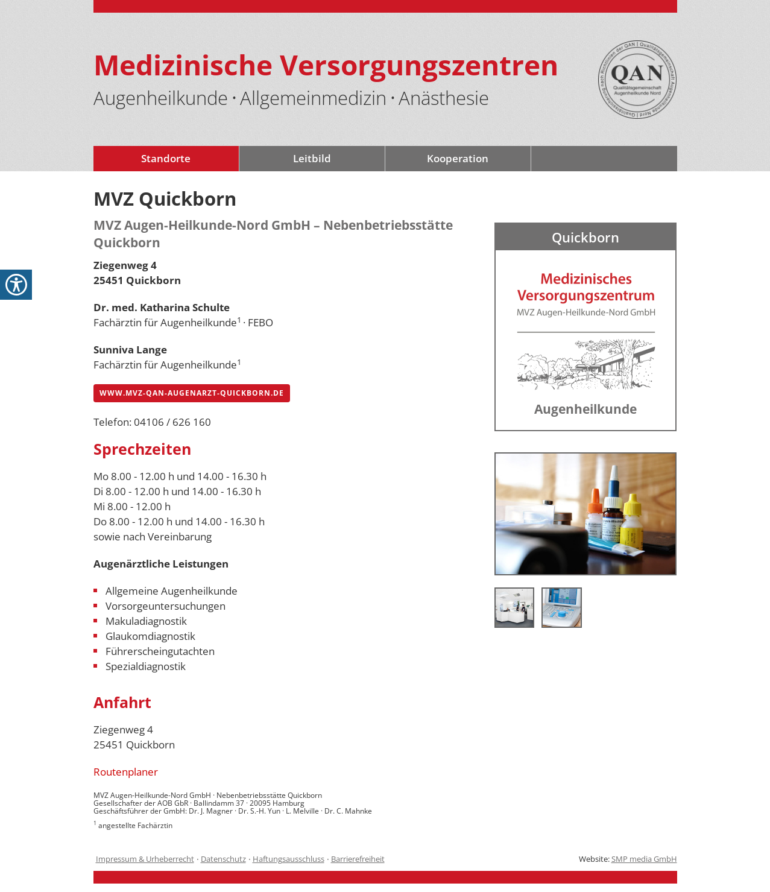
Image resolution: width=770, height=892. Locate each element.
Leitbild (312, 158)
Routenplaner (125, 772)
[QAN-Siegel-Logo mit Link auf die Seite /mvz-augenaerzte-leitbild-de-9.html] (637, 79)
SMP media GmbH (644, 858)
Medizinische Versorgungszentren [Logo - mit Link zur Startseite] (325, 64)
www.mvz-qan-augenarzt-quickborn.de (191, 393)
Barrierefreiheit (358, 858)
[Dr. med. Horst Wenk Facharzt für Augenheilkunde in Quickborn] (586, 513)
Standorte (166, 158)
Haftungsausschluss (288, 858)
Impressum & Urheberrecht (145, 858)
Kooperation (457, 158)
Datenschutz (223, 858)
